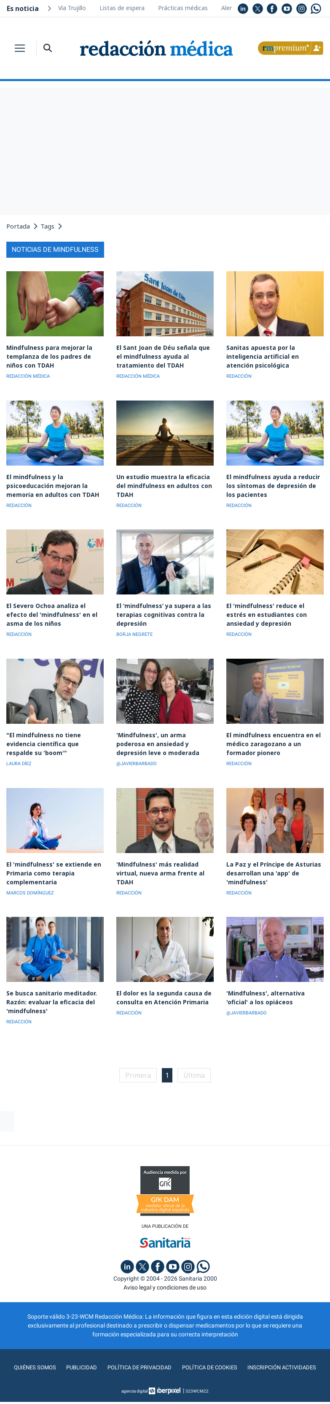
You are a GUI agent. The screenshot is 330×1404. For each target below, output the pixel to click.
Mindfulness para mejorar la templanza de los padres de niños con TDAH (54, 355)
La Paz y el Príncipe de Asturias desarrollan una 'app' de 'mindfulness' (269, 864)
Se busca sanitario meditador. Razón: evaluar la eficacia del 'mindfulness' (48, 991)
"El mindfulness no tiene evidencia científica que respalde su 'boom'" (52, 737)
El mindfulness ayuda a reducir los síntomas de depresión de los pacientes (274, 482)
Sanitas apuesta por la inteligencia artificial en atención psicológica (273, 355)
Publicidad (78, 1356)
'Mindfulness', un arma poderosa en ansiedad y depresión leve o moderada (162, 737)
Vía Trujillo (72, 8)
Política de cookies (210, 1356)
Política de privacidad (137, 1356)
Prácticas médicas (183, 8)
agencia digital (134, 1379)
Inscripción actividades (285, 1356)
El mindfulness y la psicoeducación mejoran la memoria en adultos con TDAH (49, 482)
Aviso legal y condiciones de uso (165, 1276)
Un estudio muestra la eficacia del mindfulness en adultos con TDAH (164, 478)
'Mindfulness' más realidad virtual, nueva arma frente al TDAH (157, 864)
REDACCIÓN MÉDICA (28, 374)
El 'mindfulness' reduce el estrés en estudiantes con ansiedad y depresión (271, 609)
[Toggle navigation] (20, 48)
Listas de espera (122, 8)
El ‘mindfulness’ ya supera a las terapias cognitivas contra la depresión (159, 609)
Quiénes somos (31, 1356)
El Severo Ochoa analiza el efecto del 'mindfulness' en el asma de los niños (55, 609)
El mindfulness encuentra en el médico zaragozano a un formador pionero (270, 737)
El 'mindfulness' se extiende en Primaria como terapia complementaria (50, 864)
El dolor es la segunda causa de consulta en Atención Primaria (160, 987)
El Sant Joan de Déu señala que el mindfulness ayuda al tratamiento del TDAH (162, 355)
